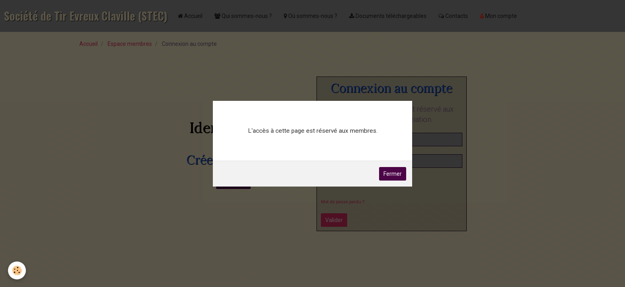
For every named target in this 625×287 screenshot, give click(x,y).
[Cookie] (17, 270)
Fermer (392, 174)
